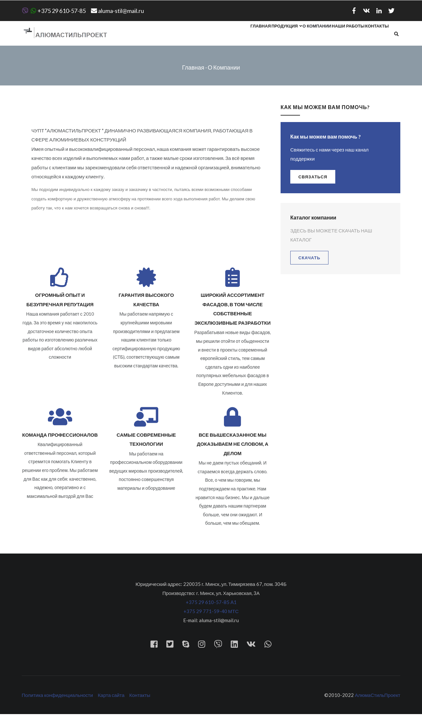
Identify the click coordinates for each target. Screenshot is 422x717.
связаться (312, 179)
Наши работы (339, 34)
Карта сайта (111, 698)
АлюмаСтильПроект (377, 698)
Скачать (309, 260)
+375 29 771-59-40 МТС (211, 614)
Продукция (266, 34)
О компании (302, 34)
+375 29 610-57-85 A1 (211, 605)
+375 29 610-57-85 (54, 10)
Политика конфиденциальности (57, 698)
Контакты (374, 34)
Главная (234, 34)
